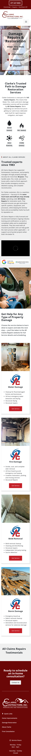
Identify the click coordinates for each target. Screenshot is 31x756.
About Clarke (6, 727)
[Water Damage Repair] (9, 126)
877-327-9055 (15, 3)
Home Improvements (9, 718)
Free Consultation (8, 731)
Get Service (15, 409)
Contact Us (15, 682)
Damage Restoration (9, 723)
